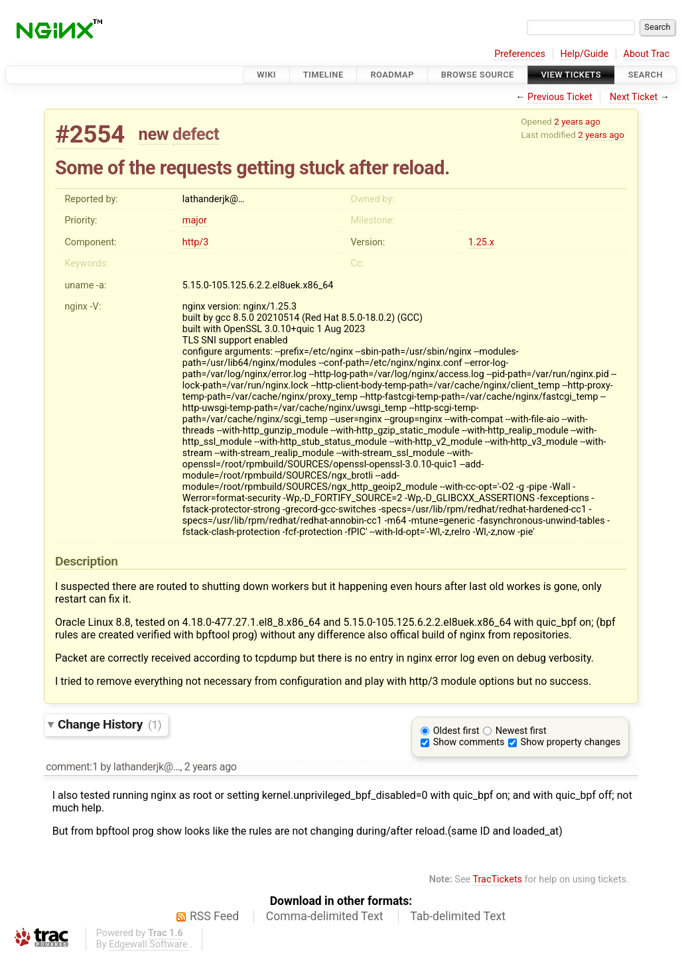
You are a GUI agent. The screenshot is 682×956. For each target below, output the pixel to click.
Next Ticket (633, 97)
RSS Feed (214, 916)
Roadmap (392, 75)
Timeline (323, 75)
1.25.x (481, 242)
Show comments (469, 742)
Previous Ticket (559, 97)
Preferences (519, 54)
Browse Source (477, 75)
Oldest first (456, 731)
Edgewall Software (148, 944)
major (194, 220)
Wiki (266, 75)
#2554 (90, 134)
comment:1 (72, 766)
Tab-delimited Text (458, 916)
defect (195, 134)
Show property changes (570, 742)
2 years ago (577, 121)
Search (645, 75)
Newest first (521, 731)
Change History (109, 724)
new (154, 134)
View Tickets (571, 75)
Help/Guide (584, 54)
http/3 (195, 242)
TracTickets (497, 879)
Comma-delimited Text (324, 916)
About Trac (647, 54)
